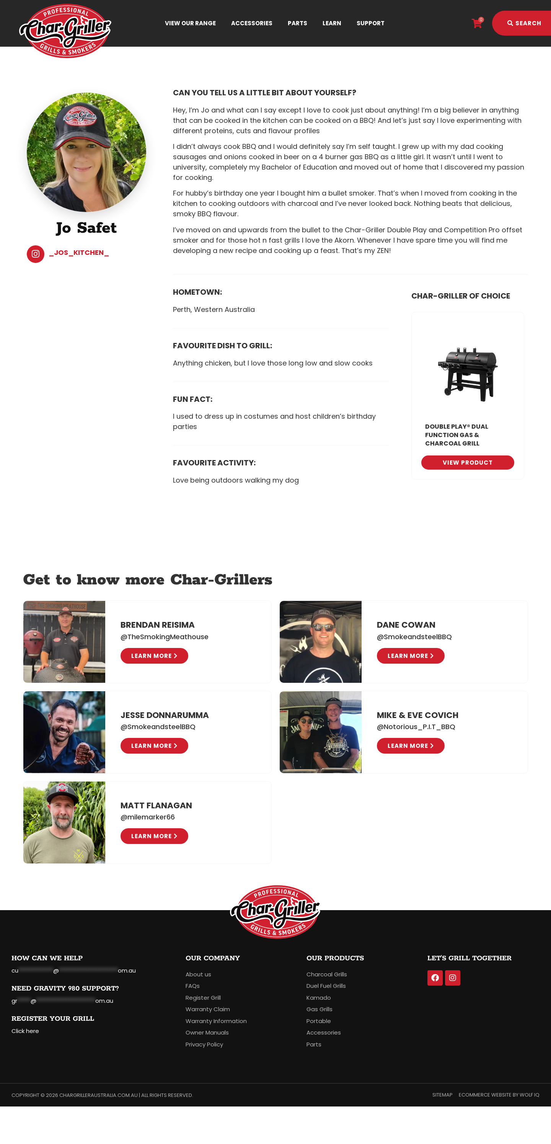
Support (371, 23)
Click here (25, 1031)
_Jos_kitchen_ (79, 252)
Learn (332, 23)
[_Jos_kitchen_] (35, 254)
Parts (297, 23)
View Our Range (190, 23)
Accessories (251, 23)
